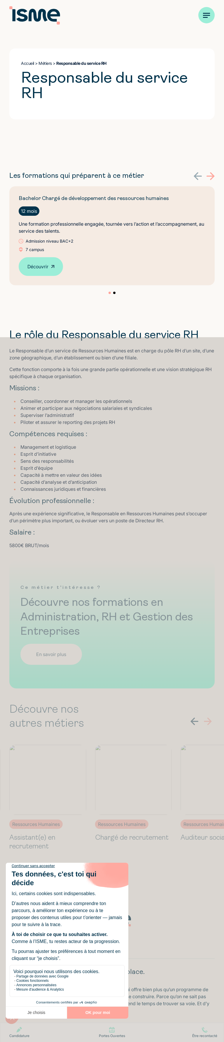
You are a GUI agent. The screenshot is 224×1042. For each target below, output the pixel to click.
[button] (198, 176)
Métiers (45, 63)
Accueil (27, 63)
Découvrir (37, 266)
